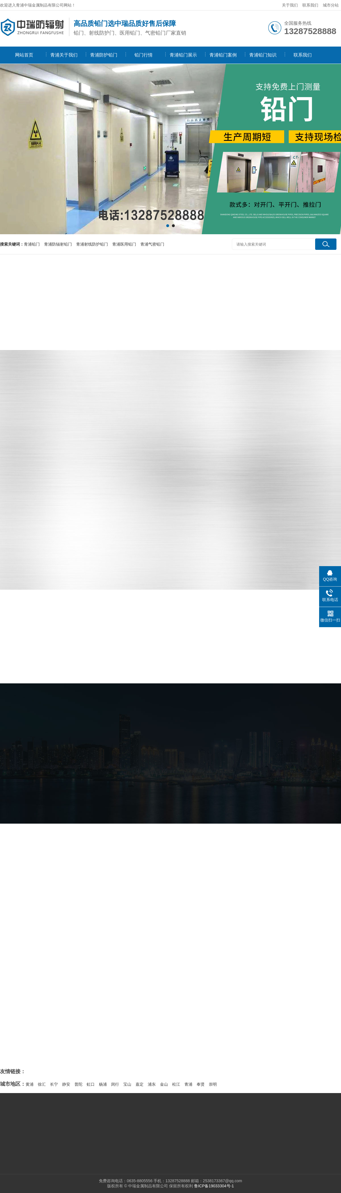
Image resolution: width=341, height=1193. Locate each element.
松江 (176, 1084)
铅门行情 (143, 55)
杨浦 (103, 1084)
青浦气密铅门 (152, 244)
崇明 (213, 1084)
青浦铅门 (32, 244)
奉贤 (201, 1084)
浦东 (152, 1084)
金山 (164, 1084)
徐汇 (42, 1084)
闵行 (115, 1084)
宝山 (127, 1084)
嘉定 (140, 1084)
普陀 (78, 1084)
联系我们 (310, 5)
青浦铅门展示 (183, 55)
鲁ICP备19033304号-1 (214, 1186)
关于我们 (290, 5)
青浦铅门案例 (223, 55)
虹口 (91, 1084)
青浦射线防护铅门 (92, 244)
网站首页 (24, 55)
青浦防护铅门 (103, 55)
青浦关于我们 (64, 55)
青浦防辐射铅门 (58, 244)
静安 (66, 1084)
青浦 (188, 1084)
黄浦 (30, 1084)
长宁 (54, 1084)
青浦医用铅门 (124, 244)
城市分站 (331, 5)
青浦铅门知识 (262, 55)
